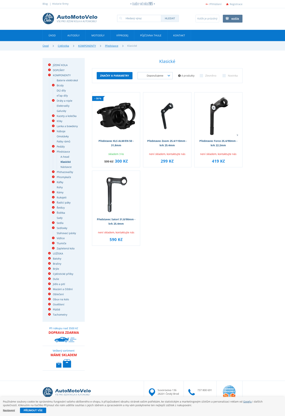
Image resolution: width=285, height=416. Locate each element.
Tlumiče (61, 243)
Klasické (66, 162)
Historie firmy (60, 3)
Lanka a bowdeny (67, 126)
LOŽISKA (58, 253)
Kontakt (179, 35)
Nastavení (9, 410)
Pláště (56, 309)
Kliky (59, 121)
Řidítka (61, 212)
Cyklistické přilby (63, 274)
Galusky (61, 111)
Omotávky (63, 136)
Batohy (57, 258)
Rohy (60, 187)
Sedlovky (62, 228)
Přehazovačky (65, 172)
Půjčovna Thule (150, 35)
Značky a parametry (114, 75)
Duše (56, 279)
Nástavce (66, 167)
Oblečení (58, 294)
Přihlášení (215, 4)
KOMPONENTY (87, 45)
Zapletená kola (66, 248)
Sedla (60, 223)
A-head (65, 156)
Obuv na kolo (61, 299)
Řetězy (61, 207)
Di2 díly (61, 90)
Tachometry (60, 314)
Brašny (57, 263)
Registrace (236, 4)
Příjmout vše (33, 410)
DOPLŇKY (59, 70)
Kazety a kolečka (67, 116)
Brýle (56, 268)
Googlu (247, 401)
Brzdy (60, 85)
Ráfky (60, 182)
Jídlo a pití (59, 284)
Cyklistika (63, 45)
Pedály (61, 146)
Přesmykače (64, 177)
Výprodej (122, 35)
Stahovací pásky (66, 233)
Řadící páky (64, 202)
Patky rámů (63, 141)
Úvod (52, 35)
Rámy (60, 192)
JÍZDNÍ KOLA (60, 65)
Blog (45, 3)
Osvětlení (58, 304)
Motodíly (98, 35)
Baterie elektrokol (67, 80)
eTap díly (62, 95)
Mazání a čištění (63, 289)
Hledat (170, 18)
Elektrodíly (63, 106)
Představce (111, 45)
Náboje (61, 131)
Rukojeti (62, 197)
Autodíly (73, 35)
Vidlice (61, 238)
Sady (60, 218)
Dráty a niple (64, 100)
